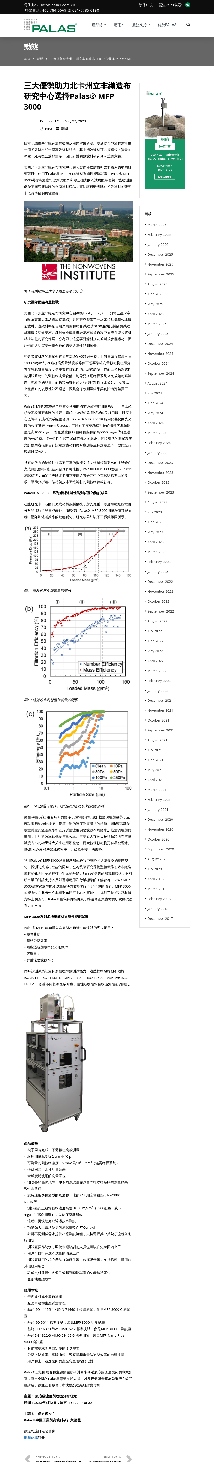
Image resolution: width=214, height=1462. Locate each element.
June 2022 (155, 641)
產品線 (97, 25)
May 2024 (155, 413)
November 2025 (160, 264)
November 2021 (160, 710)
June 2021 (155, 760)
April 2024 (156, 422)
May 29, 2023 (75, 121)
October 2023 (158, 482)
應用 (117, 25)
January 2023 (158, 571)
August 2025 (158, 284)
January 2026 (158, 244)
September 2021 (161, 730)
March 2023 (157, 551)
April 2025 (156, 313)
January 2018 (158, 908)
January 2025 (158, 333)
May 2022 (155, 650)
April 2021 (156, 779)
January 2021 (158, 809)
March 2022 (157, 670)
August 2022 (158, 621)
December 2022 (160, 581)
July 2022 (155, 631)
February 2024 (159, 442)
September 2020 (161, 849)
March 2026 (157, 224)
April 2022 (156, 660)
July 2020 (155, 869)
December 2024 (160, 343)
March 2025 (157, 323)
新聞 (40, 59)
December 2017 (160, 918)
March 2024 (157, 432)
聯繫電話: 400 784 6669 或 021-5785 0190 (62, 10)
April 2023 (156, 541)
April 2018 (156, 878)
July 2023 (155, 512)
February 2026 (159, 234)
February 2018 (159, 898)
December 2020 (160, 819)
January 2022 (158, 690)
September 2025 (161, 274)
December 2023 (160, 462)
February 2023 (159, 561)
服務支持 (139, 25)
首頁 (27, 59)
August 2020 (158, 859)
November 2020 (160, 829)
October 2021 (158, 720)
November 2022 (160, 591)
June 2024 (155, 403)
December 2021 (160, 700)
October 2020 (158, 839)
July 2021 (155, 750)
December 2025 (160, 254)
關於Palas (167, 25)
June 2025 (155, 294)
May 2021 (155, 769)
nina (48, 128)
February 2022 (159, 680)
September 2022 (161, 611)
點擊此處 (31, 1437)
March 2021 (157, 789)
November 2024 (160, 353)
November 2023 (160, 472)
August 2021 (158, 740)
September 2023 (161, 492)
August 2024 (158, 383)
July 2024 (155, 393)
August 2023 (158, 502)
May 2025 (155, 304)
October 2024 (158, 363)
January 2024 (158, 452)
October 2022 (158, 601)
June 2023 (155, 522)
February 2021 (159, 799)
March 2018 (157, 888)
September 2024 (161, 373)
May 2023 (155, 532)
